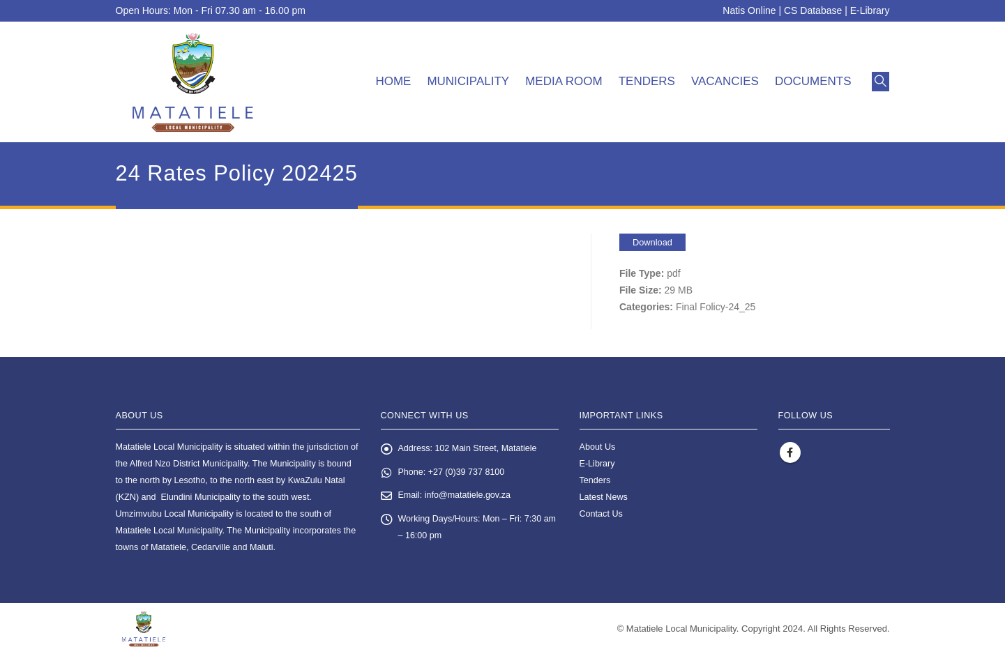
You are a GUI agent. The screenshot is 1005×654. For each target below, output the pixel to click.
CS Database (813, 10)
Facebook (790, 452)
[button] (880, 81)
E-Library (870, 10)
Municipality (468, 81)
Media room (564, 81)
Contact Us (601, 514)
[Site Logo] (193, 82)
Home (393, 81)
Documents (813, 81)
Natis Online (749, 10)
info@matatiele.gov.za (468, 496)
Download (652, 242)
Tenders (647, 81)
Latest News (604, 497)
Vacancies (725, 81)
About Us (598, 447)
